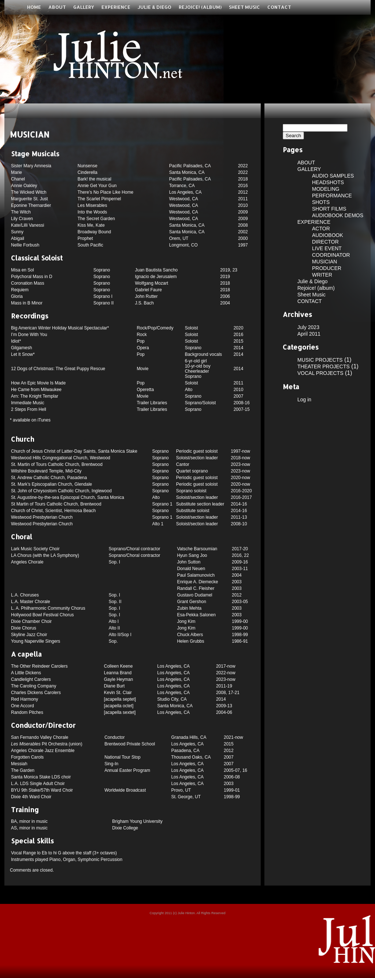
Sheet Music (244, 7)
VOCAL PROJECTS (320, 373)
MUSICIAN (324, 261)
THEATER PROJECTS (323, 366)
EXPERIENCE (115, 7)
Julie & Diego (154, 7)
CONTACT (279, 7)
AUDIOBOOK (327, 235)
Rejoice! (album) (200, 7)
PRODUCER (326, 268)
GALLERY (83, 7)
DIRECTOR (325, 242)
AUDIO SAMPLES (333, 176)
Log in (304, 399)
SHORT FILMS (329, 209)
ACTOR (321, 228)
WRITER (322, 275)
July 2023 (308, 327)
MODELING (325, 189)
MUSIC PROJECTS (320, 360)
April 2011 (308, 334)
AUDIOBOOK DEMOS (337, 215)
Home (34, 7)
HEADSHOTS (328, 182)
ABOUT (57, 7)
